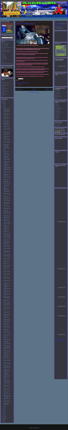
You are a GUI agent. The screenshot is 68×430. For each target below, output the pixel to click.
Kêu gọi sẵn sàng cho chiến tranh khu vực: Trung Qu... (6, 404)
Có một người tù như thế (6, 254)
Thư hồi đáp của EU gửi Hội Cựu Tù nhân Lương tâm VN (6, 374)
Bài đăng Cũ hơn (48, 89)
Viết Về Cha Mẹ (57, 117)
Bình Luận (3, 54)
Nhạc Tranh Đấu (57, 111)
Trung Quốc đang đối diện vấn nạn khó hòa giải (6, 381)
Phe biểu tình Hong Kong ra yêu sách (6, 239)
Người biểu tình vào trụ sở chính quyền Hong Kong (6, 312)
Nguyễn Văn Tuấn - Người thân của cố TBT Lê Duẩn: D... (6, 376)
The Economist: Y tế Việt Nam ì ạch (6, 379)
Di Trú (2, 60)
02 (3, 413)
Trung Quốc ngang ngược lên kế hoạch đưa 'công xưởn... (6, 289)
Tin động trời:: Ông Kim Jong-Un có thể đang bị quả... (6, 201)
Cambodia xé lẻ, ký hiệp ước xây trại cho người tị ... (6, 327)
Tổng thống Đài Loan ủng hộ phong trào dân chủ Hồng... (6, 169)
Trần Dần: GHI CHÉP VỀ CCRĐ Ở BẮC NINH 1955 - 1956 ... (6, 203)
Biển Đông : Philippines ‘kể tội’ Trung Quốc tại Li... (6, 142)
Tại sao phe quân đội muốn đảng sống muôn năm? (6, 390)
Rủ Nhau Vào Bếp (57, 95)
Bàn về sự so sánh (5, 120)
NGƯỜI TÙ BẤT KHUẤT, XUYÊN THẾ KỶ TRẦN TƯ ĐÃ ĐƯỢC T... (6, 396)
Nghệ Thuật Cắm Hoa (58, 96)
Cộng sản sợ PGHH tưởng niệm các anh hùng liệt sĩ (6, 361)
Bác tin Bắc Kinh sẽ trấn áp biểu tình (6, 231)
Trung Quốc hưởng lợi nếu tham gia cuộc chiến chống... (6, 402)
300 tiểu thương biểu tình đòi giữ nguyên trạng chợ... (6, 399)
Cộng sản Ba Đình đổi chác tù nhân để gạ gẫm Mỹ (6, 124)
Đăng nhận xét (19, 84)
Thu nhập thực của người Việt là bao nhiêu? (6, 109)
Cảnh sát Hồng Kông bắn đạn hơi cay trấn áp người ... (6, 191)
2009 (3, 421)
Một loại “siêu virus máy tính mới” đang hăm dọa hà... (6, 324)
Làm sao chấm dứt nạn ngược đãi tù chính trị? (6, 215)
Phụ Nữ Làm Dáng (57, 90)
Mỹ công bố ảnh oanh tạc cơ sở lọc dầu (6, 354)
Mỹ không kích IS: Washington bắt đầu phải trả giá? (6, 189)
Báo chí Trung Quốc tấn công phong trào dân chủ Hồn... (6, 175)
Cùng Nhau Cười (57, 105)
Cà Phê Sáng (3, 48)
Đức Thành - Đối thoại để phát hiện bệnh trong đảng (6, 322)
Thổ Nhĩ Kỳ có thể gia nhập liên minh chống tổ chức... (6, 218)
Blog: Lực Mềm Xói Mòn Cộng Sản (6, 152)
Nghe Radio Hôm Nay (5, 88)
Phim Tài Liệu (57, 114)
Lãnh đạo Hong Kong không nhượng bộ (6, 145)
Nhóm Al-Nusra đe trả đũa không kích (6, 225)
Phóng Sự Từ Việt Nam (5, 91)
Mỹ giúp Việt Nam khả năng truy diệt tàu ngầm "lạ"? (6, 363)
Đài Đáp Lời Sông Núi (5, 85)
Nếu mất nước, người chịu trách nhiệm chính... (6, 265)
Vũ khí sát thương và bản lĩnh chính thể (6, 211)
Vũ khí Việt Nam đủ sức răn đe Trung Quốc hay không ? (6, 335)
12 (3, 104)
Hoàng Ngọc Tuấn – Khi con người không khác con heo (6, 292)
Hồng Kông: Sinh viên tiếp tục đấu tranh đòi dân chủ (6, 177)
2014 (3, 103)
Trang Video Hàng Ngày (5, 44)
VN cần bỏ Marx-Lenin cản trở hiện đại (6, 146)
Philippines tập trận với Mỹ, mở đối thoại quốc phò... (6, 221)
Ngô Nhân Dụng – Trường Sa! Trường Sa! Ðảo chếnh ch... (6, 294)
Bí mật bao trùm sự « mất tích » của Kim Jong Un (6, 350)
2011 (3, 418)
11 (3, 105)
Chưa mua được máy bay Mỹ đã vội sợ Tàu (6, 385)
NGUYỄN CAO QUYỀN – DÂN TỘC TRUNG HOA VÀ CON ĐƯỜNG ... (6, 297)
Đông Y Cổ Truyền (57, 125)
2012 (3, 417)
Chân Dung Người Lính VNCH (6, 50)
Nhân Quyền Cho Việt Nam (5, 51)
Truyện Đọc (56, 118)
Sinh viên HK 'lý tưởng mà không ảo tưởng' (6, 183)
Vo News (3, 95)
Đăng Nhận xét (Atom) (35, 92)
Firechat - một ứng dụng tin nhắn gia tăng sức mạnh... (6, 127)
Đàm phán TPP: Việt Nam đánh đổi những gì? (6, 319)
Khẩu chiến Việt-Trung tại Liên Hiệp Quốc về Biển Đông (6, 223)
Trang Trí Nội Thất (57, 93)
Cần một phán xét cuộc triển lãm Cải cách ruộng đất (6, 286)
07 (3, 407)
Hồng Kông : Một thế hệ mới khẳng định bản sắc (6, 134)
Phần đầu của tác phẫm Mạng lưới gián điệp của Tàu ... (6, 243)
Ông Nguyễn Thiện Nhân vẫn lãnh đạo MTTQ (6, 315)
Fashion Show (57, 92)
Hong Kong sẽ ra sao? (6, 369)
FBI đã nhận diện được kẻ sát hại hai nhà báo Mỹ (6, 346)
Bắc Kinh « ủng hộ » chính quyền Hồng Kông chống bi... (6, 137)
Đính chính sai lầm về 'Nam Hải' (6, 229)
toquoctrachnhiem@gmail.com (62, 23)
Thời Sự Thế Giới (4, 56)
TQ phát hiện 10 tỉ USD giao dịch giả (6, 352)
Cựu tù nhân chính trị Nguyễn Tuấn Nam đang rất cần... (6, 157)
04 (3, 411)
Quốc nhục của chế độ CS (6, 131)
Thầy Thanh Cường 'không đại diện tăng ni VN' (6, 118)
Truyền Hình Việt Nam (5, 94)
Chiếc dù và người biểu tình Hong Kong (6, 114)
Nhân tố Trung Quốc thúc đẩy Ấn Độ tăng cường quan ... (6, 348)
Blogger (39, 427)
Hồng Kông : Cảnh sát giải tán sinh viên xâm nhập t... (6, 237)
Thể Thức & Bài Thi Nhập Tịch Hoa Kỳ (7, 63)
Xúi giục (4, 150)
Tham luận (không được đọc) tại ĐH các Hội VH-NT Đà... (6, 371)
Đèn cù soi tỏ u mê (5, 276)
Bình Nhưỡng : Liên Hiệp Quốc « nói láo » (6, 198)
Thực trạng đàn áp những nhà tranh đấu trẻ (6, 365)
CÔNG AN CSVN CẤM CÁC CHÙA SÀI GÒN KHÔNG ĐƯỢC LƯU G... (6, 251)
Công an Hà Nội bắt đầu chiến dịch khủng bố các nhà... (6, 159)
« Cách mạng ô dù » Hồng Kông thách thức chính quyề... (6, 172)
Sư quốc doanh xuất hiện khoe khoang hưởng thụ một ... (6, 259)
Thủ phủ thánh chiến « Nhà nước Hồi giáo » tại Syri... (6, 305)
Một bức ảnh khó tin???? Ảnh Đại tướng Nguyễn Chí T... (6, 246)
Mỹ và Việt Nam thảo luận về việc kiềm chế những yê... (6, 213)
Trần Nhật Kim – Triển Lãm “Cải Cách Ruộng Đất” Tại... (6, 301)
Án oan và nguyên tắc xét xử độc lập (6, 367)
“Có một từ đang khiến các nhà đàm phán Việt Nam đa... (6, 209)
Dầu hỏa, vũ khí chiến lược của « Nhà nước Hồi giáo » (6, 261)
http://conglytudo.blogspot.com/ (59, 28)
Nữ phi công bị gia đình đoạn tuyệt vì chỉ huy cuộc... (6, 186)
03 (3, 412)
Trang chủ (34, 89)
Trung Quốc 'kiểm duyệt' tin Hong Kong (6, 182)
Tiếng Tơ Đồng (57, 115)
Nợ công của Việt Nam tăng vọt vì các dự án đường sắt (6, 284)
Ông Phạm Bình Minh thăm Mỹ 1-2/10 (6, 356)
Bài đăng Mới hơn (19, 89)
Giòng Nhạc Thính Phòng (58, 108)
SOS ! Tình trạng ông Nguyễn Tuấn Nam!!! (6, 241)
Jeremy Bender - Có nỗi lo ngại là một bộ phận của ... (6, 275)
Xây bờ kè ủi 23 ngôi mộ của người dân (6, 196)
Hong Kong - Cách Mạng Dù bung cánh (6, 121)
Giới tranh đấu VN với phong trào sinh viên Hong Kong (6, 165)
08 (3, 406)
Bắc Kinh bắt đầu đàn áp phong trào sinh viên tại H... (6, 278)
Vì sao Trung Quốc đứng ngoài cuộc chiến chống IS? (6, 194)
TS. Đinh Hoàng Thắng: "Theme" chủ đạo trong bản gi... (6, 344)
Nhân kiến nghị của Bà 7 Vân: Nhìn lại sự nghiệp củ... (6, 256)
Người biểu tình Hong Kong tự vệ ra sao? (6, 227)
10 (3, 106)
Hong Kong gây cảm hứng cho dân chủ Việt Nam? (6, 167)
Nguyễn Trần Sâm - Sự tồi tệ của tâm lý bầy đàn (6, 339)
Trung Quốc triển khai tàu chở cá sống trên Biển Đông (6, 308)
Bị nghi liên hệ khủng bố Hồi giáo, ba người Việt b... (6, 140)
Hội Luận (3, 53)
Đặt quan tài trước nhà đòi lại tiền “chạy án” (6, 392)
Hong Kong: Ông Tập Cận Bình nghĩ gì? (6, 180)
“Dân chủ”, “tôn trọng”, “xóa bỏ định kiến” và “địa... (6, 206)
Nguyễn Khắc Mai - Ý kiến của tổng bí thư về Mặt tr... (6, 281)
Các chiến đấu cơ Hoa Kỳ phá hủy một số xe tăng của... (6, 332)
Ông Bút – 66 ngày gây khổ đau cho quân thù (6, 303)
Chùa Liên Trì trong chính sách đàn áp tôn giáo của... (6, 272)
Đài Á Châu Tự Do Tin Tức (5, 82)
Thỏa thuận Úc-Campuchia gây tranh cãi (6, 317)
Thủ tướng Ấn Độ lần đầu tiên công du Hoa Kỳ (6, 234)
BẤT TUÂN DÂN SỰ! (6, 132)
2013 (3, 416)
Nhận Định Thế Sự (4, 57)
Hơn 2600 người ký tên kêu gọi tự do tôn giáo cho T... (6, 154)
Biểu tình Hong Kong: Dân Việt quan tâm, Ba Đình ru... (6, 129)
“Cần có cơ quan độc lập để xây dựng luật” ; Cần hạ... (6, 249)
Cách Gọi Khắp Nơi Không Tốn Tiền (6, 47)
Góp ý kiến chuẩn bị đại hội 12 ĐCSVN (6, 341)
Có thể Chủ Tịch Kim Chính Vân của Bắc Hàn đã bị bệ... (6, 330)
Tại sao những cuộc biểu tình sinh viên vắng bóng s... (6, 112)
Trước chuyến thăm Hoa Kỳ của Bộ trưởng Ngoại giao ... (6, 162)
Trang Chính (5, 18)
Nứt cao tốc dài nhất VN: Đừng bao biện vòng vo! (6, 383)
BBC (19, 80)
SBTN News (3, 92)
